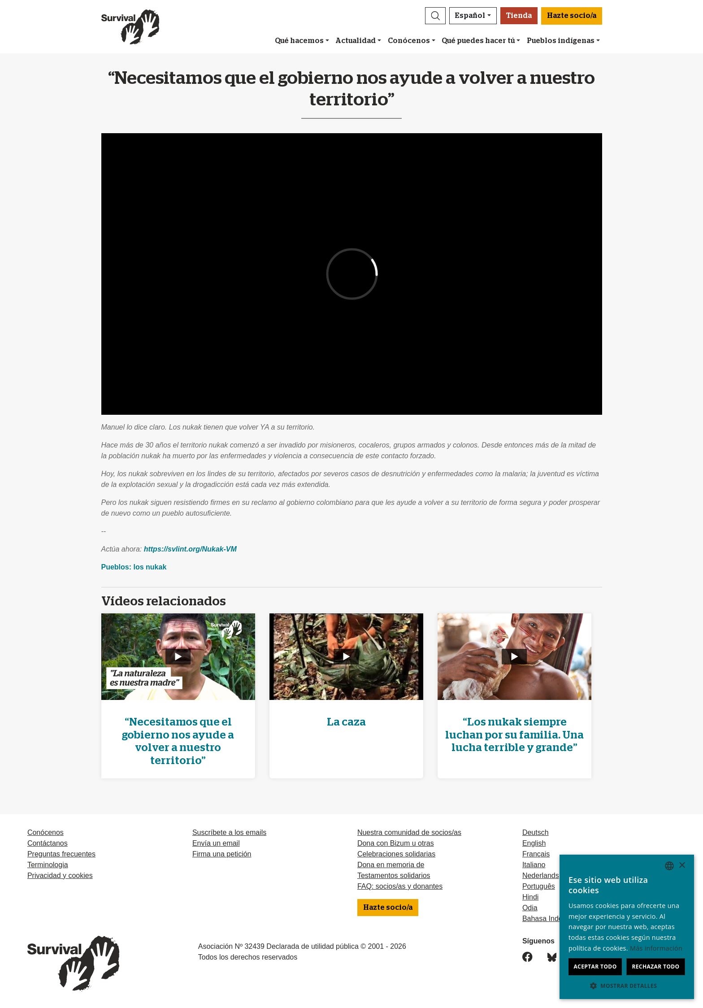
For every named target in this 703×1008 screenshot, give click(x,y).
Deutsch (535, 832)
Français (536, 854)
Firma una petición (222, 854)
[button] (435, 15)
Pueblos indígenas (561, 40)
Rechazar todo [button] (655, 966)
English (534, 843)
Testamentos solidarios (393, 875)
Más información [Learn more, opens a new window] (656, 948)
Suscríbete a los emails (229, 832)
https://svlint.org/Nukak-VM (190, 549)
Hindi (530, 897)
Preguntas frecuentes (61, 854)
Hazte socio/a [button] (571, 15)
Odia (530, 908)
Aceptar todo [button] (594, 966)
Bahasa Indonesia (551, 918)
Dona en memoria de (390, 865)
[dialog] (627, 927)
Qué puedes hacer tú (478, 40)
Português (538, 886)
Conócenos (409, 40)
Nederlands (540, 875)
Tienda (519, 15)
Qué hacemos (299, 40)
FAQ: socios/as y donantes (400, 886)
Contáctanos (47, 843)
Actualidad (355, 40)
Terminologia (47, 865)
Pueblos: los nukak (134, 567)
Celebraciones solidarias (396, 854)
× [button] (681, 865)
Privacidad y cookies (60, 875)
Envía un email (216, 843)
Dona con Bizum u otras (395, 843)
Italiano (534, 865)
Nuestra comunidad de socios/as (409, 832)
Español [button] (470, 15)
